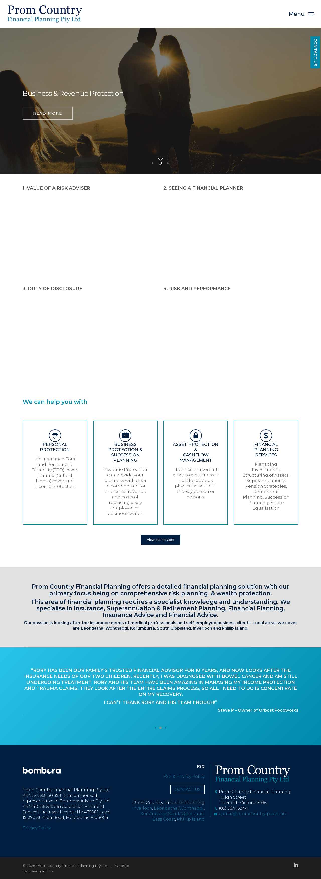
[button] (301, 14)
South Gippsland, (174, 628)
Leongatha (92, 628)
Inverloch (202, 628)
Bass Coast (163, 819)
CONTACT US (315, 52)
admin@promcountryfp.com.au (250, 813)
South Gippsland (186, 813)
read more (47, 116)
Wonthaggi (116, 628)
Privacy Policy (37, 828)
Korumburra (142, 628)
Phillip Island (234, 628)
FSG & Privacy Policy (184, 776)
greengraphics (40, 871)
